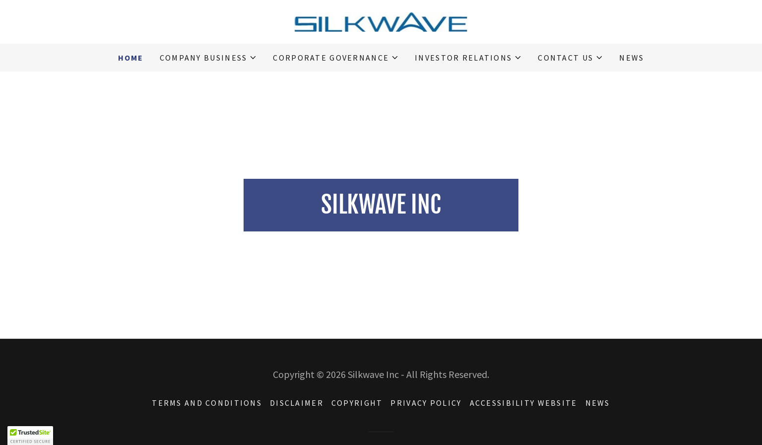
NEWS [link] (631, 58)
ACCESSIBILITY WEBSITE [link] (523, 403)
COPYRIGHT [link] (357, 403)
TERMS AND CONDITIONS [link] (207, 403)
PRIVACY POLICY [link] (425, 403)
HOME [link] (131, 58)
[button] (208, 58)
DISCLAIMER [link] (296, 403)
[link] (381, 20)
